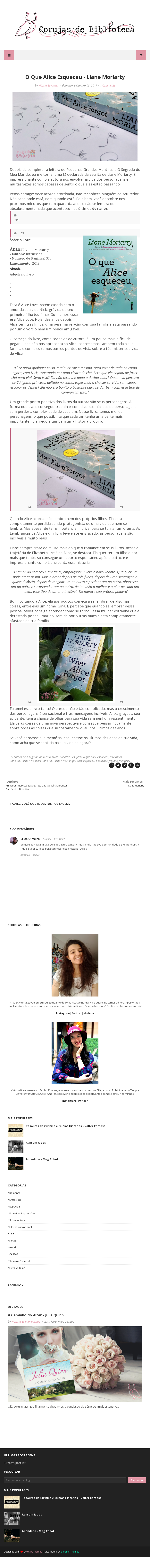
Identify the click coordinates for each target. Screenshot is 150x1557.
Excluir (36, 854)
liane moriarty (18, 761)
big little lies (67, 757)
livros (64, 761)
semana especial (19, 1261)
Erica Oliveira (30, 839)
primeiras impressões (22, 1213)
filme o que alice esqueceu (92, 757)
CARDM (13, 1254)
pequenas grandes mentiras (113, 761)
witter (77, 1013)
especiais (15, 1206)
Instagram (63, 1013)
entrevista (15, 1199)
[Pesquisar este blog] (65, 1480)
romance (15, 1193)
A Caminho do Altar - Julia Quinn (36, 1315)
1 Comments (107, 85)
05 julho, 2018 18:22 (54, 839)
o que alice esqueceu (81, 761)
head (12, 1247)
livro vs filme (17, 1268)
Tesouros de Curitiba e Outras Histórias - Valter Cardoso (65, 1126)
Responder (25, 854)
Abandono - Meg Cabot (42, 1159)
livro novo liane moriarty (44, 761)
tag (11, 1234)
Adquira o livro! (22, 274)
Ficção (13, 1240)
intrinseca (116, 757)
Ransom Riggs (36, 1142)
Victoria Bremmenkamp (25, 1321)
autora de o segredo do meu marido (36, 757)
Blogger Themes (70, 1551)
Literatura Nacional (20, 1227)
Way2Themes (34, 1551)
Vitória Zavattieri (48, 85)
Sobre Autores (18, 1220)
